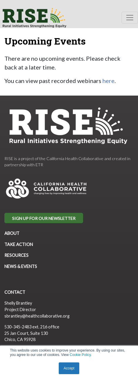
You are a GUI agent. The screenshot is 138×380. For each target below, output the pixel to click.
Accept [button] (69, 368)
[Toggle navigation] (130, 17)
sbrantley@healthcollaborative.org (37, 315)
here (108, 80)
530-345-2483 (17, 326)
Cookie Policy (80, 355)
